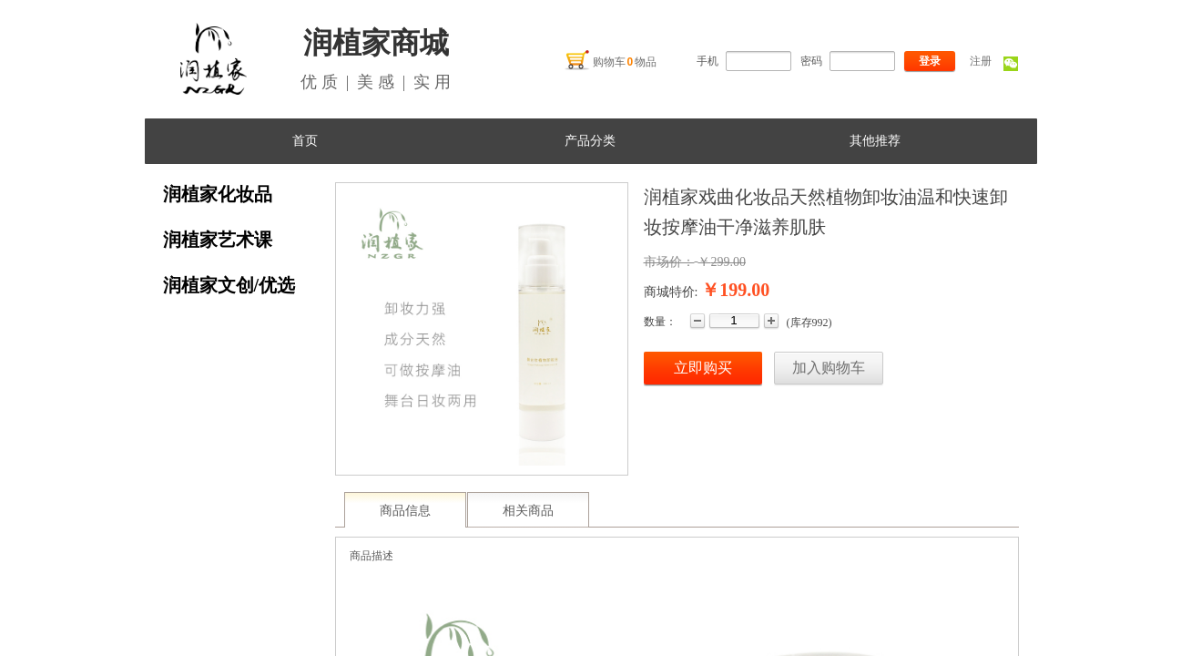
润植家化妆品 (217, 194)
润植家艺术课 (217, 240)
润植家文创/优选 (229, 285)
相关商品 (528, 511)
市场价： (669, 262)
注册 (981, 61)
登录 (930, 61)
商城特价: (671, 292)
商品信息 (405, 511)
